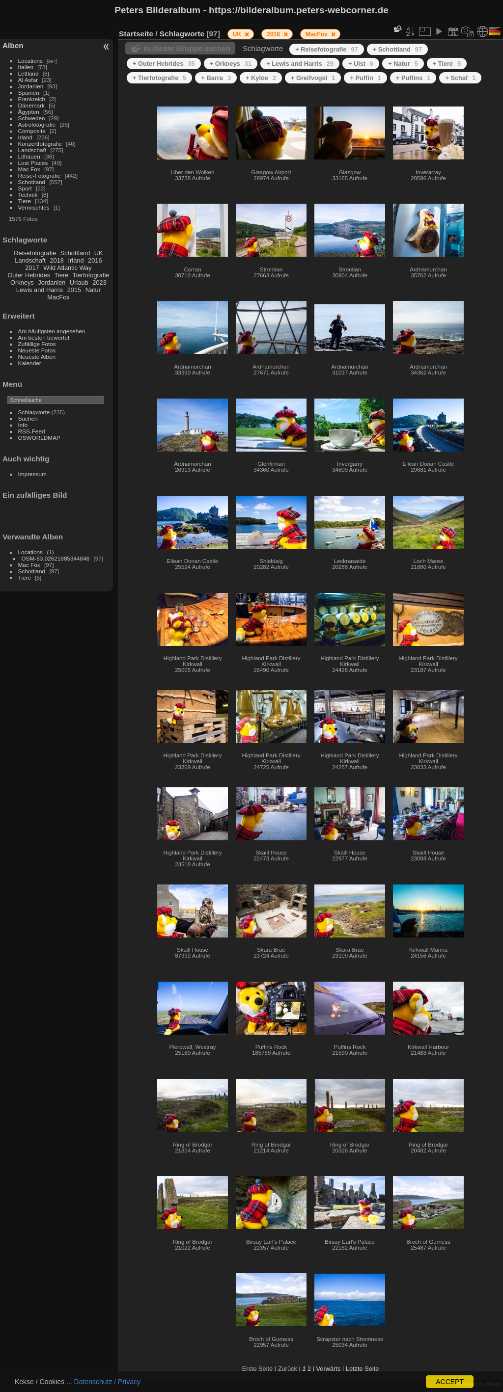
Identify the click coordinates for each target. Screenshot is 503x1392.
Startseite (136, 33)
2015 (74, 290)
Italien (25, 67)
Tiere (24, 201)
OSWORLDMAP (39, 437)
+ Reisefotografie (326, 49)
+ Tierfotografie (159, 77)
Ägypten (28, 111)
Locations (30, 60)
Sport (25, 188)
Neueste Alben (37, 356)
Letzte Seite (362, 1368)
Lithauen (29, 156)
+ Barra (216, 77)
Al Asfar (28, 80)
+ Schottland (397, 49)
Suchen (28, 418)
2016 (95, 260)
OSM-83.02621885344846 (56, 558)
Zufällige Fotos (37, 344)
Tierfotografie (91, 275)
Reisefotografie (35, 253)
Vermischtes (34, 207)
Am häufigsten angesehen (51, 331)
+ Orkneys (231, 63)
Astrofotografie (37, 124)
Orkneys (22, 282)
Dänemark (31, 105)
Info (23, 425)
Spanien (28, 92)
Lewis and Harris (39, 290)
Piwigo (493, 1384)
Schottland (32, 182)
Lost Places (33, 163)
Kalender (29, 363)
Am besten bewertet (44, 337)
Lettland (28, 73)
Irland (25, 137)
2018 (56, 260)
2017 (32, 267)
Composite (32, 131)
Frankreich (32, 99)
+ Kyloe (261, 77)
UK (98, 253)
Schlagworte (34, 412)
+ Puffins (413, 77)
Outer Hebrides (28, 275)
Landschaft (32, 150)
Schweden (31, 118)
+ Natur (403, 63)
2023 (99, 282)
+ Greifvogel (313, 77)
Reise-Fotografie (39, 175)
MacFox (58, 297)
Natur (93, 290)
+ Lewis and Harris (300, 63)
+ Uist (360, 63)
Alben (13, 45)
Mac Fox (29, 169)
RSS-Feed (31, 431)
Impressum (32, 474)
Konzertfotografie (40, 143)
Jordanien (31, 86)
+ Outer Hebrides (164, 63)
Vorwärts (328, 1368)
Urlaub (79, 282)
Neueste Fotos (37, 350)
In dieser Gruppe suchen (187, 48)
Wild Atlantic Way (67, 267)
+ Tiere (447, 63)
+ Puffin (365, 77)
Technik (28, 194)
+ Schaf (460, 77)
